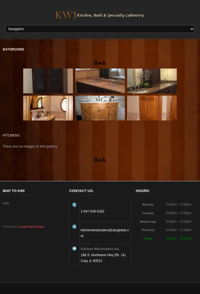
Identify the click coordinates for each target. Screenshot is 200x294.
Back (100, 63)
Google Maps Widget (31, 226)
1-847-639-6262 (92, 211)
